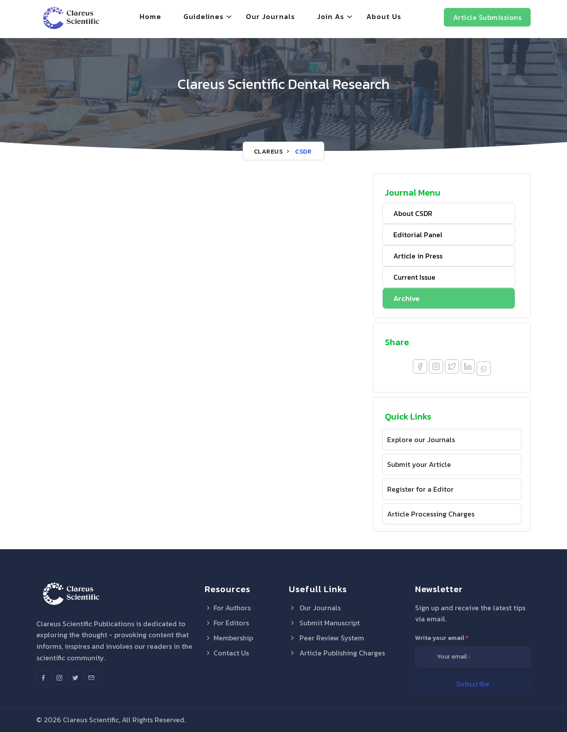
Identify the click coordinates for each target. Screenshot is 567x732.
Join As (330, 16)
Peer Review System (326, 637)
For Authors (228, 607)
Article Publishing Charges (337, 652)
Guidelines (203, 16)
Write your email (441, 638)
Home (150, 16)
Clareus (268, 151)
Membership (229, 637)
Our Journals (270, 16)
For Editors (227, 622)
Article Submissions (487, 17)
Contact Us (227, 652)
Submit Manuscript (324, 622)
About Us (383, 16)
